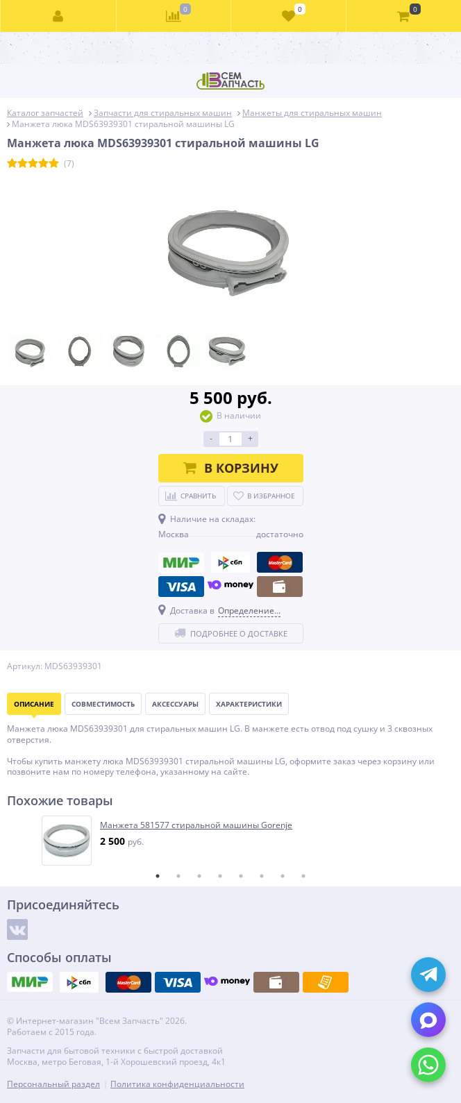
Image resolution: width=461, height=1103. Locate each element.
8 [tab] (303, 876)
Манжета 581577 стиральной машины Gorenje (196, 825)
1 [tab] (158, 876)
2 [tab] (178, 876)
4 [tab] (220, 876)
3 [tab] (199, 876)
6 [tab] (262, 876)
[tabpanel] (231, 841)
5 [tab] (241, 876)
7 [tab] (283, 876)
